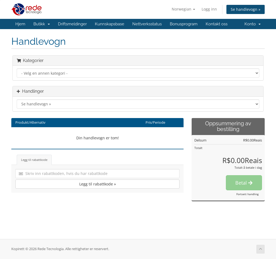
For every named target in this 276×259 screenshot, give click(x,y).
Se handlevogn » (245, 9)
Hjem (20, 24)
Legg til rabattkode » (97, 184)
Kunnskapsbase (109, 24)
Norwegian (183, 9)
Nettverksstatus (147, 24)
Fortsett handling (247, 194)
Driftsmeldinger (72, 24)
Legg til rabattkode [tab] (34, 160)
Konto (252, 24)
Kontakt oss (216, 24)
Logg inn (209, 9)
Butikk (41, 24)
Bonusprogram (184, 24)
